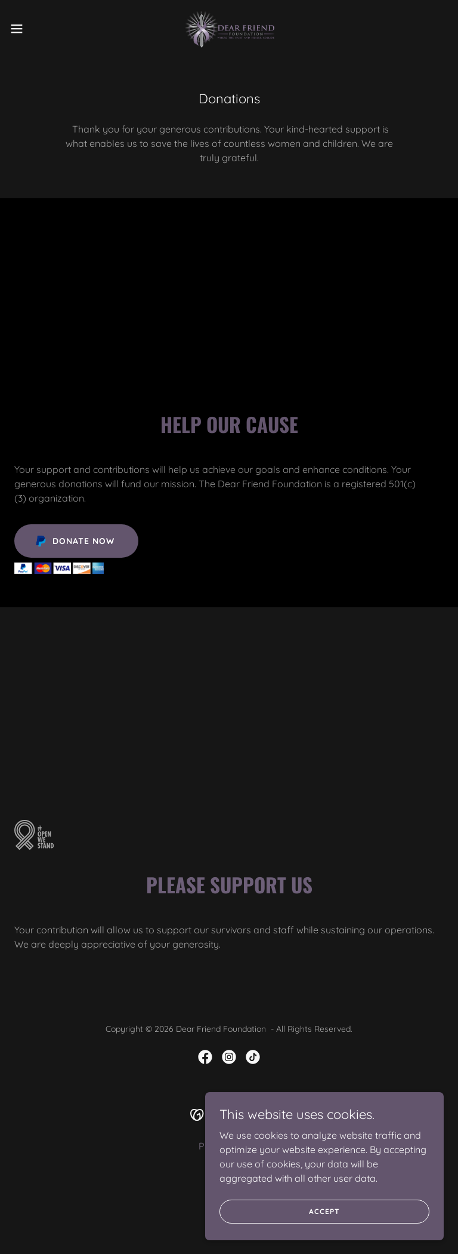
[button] (38, 29)
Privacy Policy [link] (229, 1146)
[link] (229, 29)
